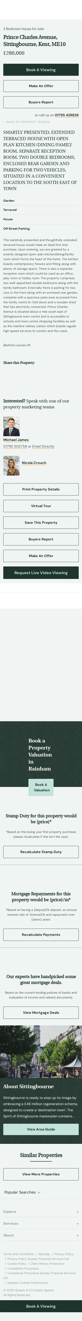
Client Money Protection (47, 1264)
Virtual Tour (41, 506)
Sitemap (44, 1254)
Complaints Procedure (23, 1268)
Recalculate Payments (41, 934)
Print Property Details (41, 489)
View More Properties (41, 1174)
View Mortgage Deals (41, 1012)
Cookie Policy (16, 1264)
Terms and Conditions (18, 1254)
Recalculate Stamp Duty (41, 852)
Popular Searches (20, 1192)
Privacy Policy (63, 1254)
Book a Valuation (42, 787)
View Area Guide (41, 1129)
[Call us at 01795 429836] (63, 8)
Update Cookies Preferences (27, 1283)
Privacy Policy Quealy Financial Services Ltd (38, 1259)
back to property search (26, 122)
